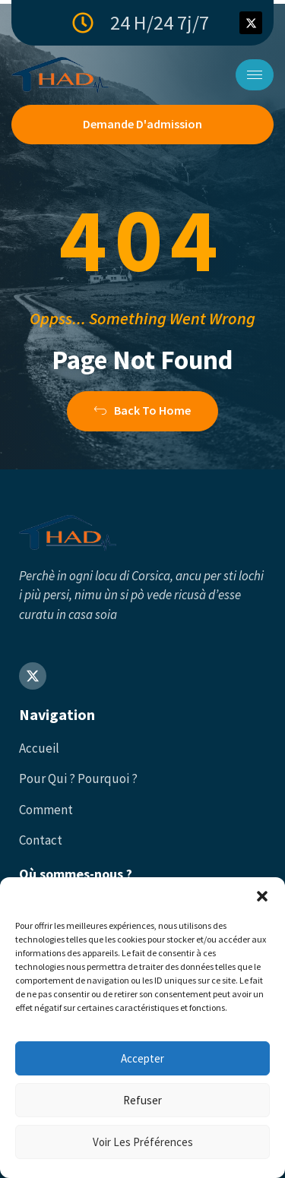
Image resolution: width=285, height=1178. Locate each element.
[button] (262, 896)
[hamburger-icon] (255, 74)
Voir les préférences (143, 1142)
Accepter (142, 1058)
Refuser (142, 1100)
